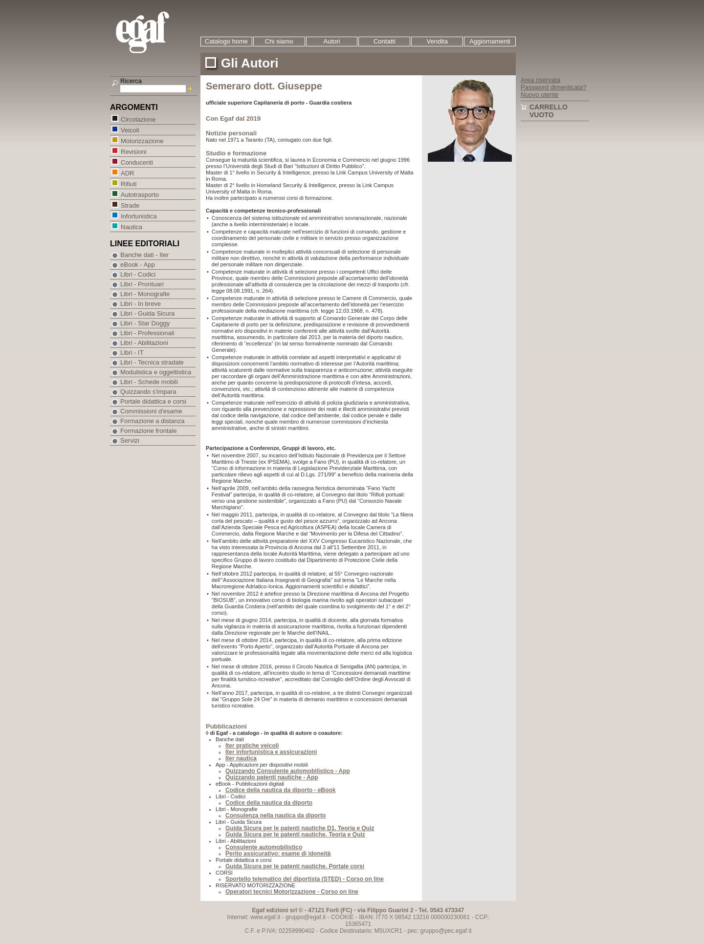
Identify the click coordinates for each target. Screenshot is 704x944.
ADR (127, 173)
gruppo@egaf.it (306, 917)
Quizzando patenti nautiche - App (271, 777)
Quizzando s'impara (148, 391)
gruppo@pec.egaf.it (446, 930)
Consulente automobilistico (263, 847)
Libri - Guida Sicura (147, 313)
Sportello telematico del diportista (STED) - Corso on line (304, 879)
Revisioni (133, 151)
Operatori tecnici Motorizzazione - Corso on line (291, 891)
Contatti (385, 41)
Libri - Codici (137, 274)
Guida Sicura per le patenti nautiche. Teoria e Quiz (295, 834)
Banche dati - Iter (144, 254)
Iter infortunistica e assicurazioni (271, 752)
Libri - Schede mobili (149, 382)
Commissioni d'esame (151, 411)
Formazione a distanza (152, 421)
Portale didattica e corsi (153, 401)
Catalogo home (226, 41)
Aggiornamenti (489, 41)
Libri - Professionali (147, 333)
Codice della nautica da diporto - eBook (280, 790)
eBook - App (137, 264)
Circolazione (138, 119)
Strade (129, 205)
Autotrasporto (139, 194)
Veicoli (129, 130)
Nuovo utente (539, 94)
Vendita (437, 41)
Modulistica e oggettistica (155, 372)
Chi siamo (279, 41)
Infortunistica (138, 216)
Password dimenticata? (553, 87)
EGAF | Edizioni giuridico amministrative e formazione (154, 33)
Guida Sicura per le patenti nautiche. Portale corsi (294, 866)
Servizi (129, 440)
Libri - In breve (140, 303)
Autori (332, 41)
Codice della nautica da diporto (268, 802)
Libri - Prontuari (142, 284)
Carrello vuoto (548, 111)
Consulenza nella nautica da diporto (275, 815)
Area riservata (540, 80)
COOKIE (342, 917)
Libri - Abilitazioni (144, 342)
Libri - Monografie (145, 294)
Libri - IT (132, 352)
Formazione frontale (148, 430)
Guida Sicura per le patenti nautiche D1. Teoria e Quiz (299, 828)
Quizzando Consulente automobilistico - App (287, 771)
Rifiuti (128, 183)
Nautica (131, 226)
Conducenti (136, 162)
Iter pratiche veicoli (252, 745)
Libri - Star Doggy (145, 323)
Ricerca (131, 81)
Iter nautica (241, 758)
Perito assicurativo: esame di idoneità (277, 853)
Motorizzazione (141, 140)
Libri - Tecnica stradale (152, 362)
